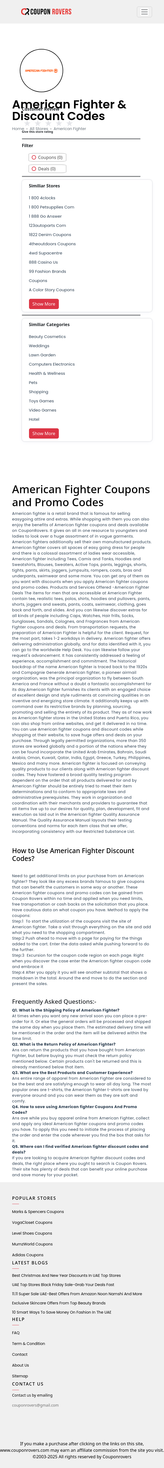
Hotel (34, 419)
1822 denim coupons (50, 234)
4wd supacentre (45, 253)
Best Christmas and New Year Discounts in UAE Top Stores (66, 1275)
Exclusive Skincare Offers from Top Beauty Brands (59, 1303)
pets (33, 382)
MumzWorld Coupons (32, 1244)
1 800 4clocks (42, 198)
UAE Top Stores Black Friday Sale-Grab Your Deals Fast (63, 1284)
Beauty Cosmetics (47, 336)
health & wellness (47, 373)
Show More (44, 304)
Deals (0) (47, 169)
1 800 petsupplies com (51, 207)
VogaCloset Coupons (32, 1222)
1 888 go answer (45, 216)
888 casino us (43, 262)
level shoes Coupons (32, 1233)
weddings (39, 346)
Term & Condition (28, 1343)
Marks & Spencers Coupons (38, 1211)
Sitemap (20, 1376)
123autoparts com (47, 225)
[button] (144, 11)
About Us (20, 1365)
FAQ (16, 1333)
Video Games (42, 410)
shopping (39, 392)
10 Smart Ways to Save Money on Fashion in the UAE (61, 1312)
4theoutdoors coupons (52, 244)
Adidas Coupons (28, 1255)
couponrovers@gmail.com (35, 1405)
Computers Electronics (52, 364)
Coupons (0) (50, 157)
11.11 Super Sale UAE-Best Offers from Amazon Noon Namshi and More (77, 1294)
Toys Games (41, 401)
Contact (20, 1354)
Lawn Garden (42, 355)
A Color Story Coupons (52, 290)
